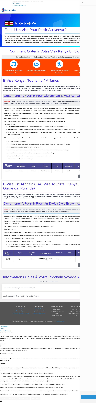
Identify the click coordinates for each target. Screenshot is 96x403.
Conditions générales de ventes (21, 313)
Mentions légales (20, 311)
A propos (20, 308)
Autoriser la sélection (24, 398)
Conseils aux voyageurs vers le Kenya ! (19, 288)
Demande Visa (39, 308)
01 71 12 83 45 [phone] (16, 3)
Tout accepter (35, 398)
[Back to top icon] (88, 399)
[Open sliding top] (48, 1)
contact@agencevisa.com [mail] (19, 5)
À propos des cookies (5, 331)
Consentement (4, 326)
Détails (2, 328)
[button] (48, 287)
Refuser (3, 398)
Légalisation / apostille (39, 311)
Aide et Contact (60, 321)
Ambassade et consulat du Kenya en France (21, 296)
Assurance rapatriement (39, 313)
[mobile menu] (87, 10)
